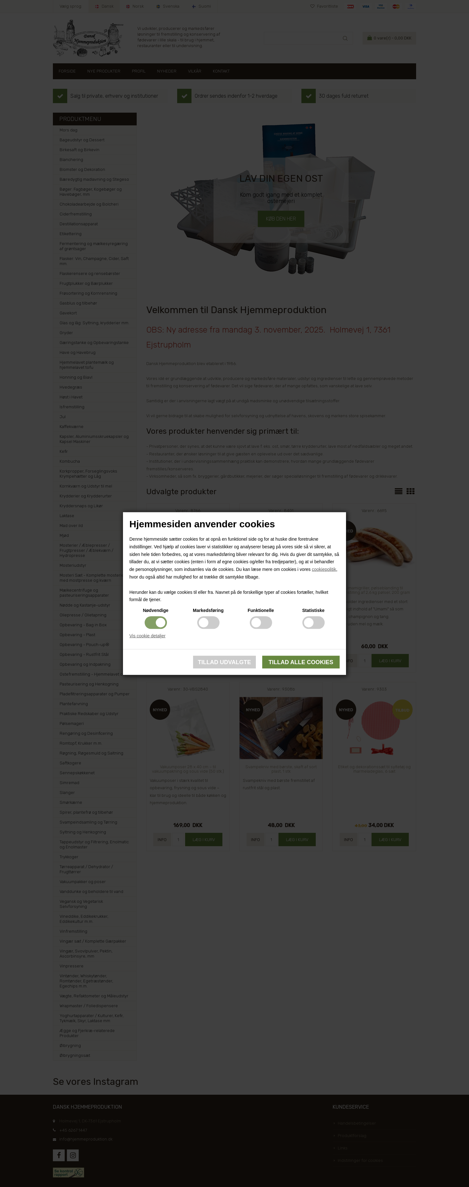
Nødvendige (155, 610)
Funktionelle (261, 610)
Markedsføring (208, 610)
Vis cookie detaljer (147, 635)
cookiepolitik (324, 569)
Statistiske (313, 610)
